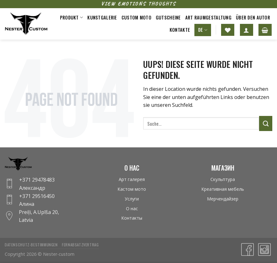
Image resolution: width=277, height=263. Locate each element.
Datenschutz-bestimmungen (31, 245)
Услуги (132, 199)
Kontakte (180, 29)
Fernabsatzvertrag (80, 245)
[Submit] (265, 123)
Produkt (71, 17)
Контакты (131, 218)
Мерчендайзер (222, 199)
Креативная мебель (222, 189)
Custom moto (136, 17)
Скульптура (222, 179)
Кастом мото (131, 189)
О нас (132, 208)
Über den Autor (253, 17)
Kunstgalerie (102, 17)
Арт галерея (132, 179)
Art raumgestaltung (208, 17)
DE (202, 29)
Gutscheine (168, 17)
